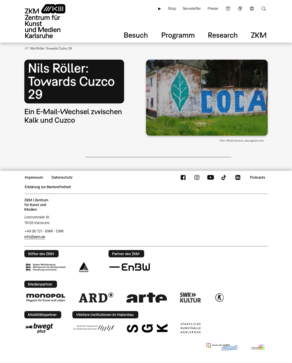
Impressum (34, 177)
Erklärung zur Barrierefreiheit (48, 187)
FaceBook (183, 177)
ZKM (259, 35)
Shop (172, 8)
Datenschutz (62, 177)
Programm (178, 35)
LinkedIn (238, 177)
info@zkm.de (34, 237)
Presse (213, 8)
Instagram (197, 177)
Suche (264, 8)
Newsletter (192, 8)
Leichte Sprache (228, 8)
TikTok (224, 177)
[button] (207, 98)
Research (223, 35)
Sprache (252, 8)
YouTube (210, 177)
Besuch (136, 35)
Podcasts (257, 177)
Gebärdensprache (240, 8)
